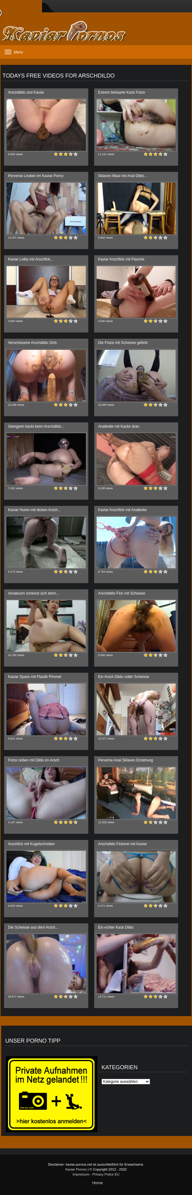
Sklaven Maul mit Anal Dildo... (122, 176)
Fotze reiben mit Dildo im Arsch (33, 760)
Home (97, 1182)
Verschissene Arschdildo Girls (32, 343)
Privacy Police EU (105, 1174)
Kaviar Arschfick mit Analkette (122, 510)
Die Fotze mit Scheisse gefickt (123, 343)
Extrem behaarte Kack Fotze (121, 92)
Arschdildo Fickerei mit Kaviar (122, 844)
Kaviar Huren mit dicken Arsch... (34, 510)
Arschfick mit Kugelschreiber (31, 844)
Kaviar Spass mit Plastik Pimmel (34, 677)
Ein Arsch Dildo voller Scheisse (123, 677)
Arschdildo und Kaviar (26, 92)
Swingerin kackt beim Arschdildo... (36, 426)
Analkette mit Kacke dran (118, 426)
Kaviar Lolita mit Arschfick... (30, 259)
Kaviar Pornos (76, 1169)
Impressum (81, 1174)
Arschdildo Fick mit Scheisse (121, 593)
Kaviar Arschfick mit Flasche (121, 259)
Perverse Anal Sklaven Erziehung (125, 760)
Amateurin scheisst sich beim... (33, 593)
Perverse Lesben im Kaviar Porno (35, 176)
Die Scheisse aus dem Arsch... (33, 927)
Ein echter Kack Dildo (116, 927)
